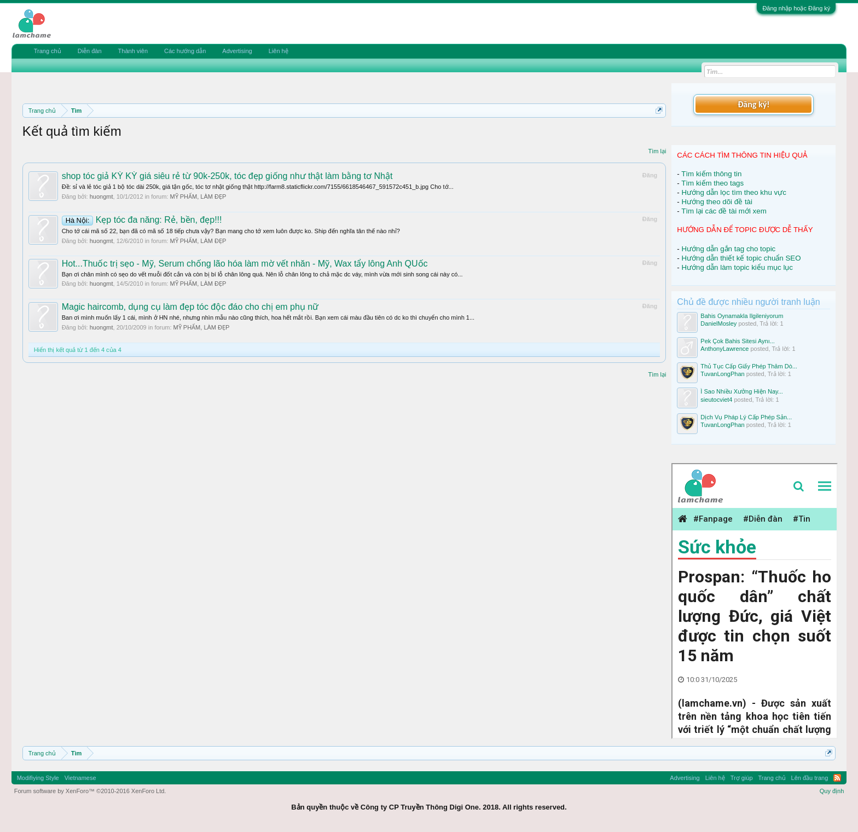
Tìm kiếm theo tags (712, 183)
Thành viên (133, 51)
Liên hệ (278, 51)
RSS (837, 778)
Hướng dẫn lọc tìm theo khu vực (733, 192)
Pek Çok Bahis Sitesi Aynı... (737, 341)
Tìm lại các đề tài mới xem (724, 211)
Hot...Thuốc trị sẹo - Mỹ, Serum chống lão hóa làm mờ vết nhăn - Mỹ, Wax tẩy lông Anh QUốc (245, 263)
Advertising (237, 51)
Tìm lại (657, 151)
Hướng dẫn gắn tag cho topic (728, 249)
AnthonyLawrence (724, 348)
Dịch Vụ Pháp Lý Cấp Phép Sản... (746, 417)
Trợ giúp (742, 778)
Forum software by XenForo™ (90, 791)
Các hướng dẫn (185, 51)
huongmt (101, 196)
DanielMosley (718, 323)
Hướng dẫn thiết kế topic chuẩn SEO (741, 258)
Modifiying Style (38, 778)
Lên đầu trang (809, 778)
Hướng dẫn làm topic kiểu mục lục (737, 267)
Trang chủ (47, 51)
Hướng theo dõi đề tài (716, 202)
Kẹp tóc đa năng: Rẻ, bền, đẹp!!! (142, 219)
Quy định (832, 791)
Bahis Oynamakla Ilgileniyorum (741, 316)
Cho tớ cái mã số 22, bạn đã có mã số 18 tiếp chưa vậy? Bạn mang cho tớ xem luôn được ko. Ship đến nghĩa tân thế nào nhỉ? (231, 231)
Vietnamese (80, 778)
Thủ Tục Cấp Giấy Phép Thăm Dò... (748, 366)
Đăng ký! (753, 104)
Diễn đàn (90, 51)
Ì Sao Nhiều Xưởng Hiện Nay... (741, 391)
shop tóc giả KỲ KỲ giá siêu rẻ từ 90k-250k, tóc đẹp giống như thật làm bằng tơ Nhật (227, 176)
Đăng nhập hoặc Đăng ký (796, 8)
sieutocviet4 (716, 399)
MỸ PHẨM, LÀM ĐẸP (198, 196)
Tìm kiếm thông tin (711, 174)
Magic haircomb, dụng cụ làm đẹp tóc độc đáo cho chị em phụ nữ (190, 306)
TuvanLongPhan (722, 374)
